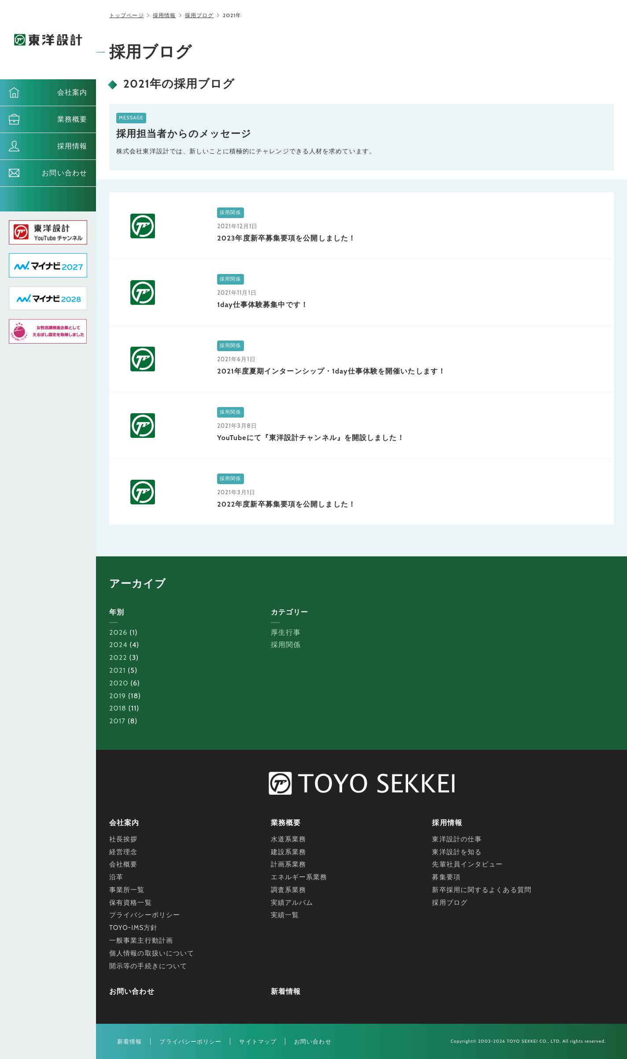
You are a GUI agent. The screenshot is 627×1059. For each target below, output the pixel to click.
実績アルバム (292, 903)
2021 (117, 670)
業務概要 (72, 119)
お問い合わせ (64, 173)
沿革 (116, 877)
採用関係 (286, 645)
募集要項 (446, 877)
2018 (117, 708)
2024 (118, 645)
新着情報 (286, 991)
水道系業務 (288, 839)
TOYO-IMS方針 (133, 928)
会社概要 (123, 864)
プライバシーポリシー (144, 915)
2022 (118, 657)
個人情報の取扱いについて (151, 953)
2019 (117, 696)
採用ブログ (199, 15)
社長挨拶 (123, 839)
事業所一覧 (127, 890)
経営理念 (123, 852)
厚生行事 (286, 632)
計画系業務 (288, 864)
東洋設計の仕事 (457, 839)
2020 (119, 683)
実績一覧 (285, 915)
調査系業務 (288, 890)
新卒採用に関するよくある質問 (481, 890)
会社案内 (72, 92)
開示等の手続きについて (148, 966)
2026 (118, 632)
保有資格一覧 (130, 903)
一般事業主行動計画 (141, 940)
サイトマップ (258, 1041)
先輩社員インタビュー (467, 864)
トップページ (126, 15)
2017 (117, 721)
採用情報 (72, 146)
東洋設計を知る (457, 852)
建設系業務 (288, 852)
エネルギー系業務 (299, 877)
